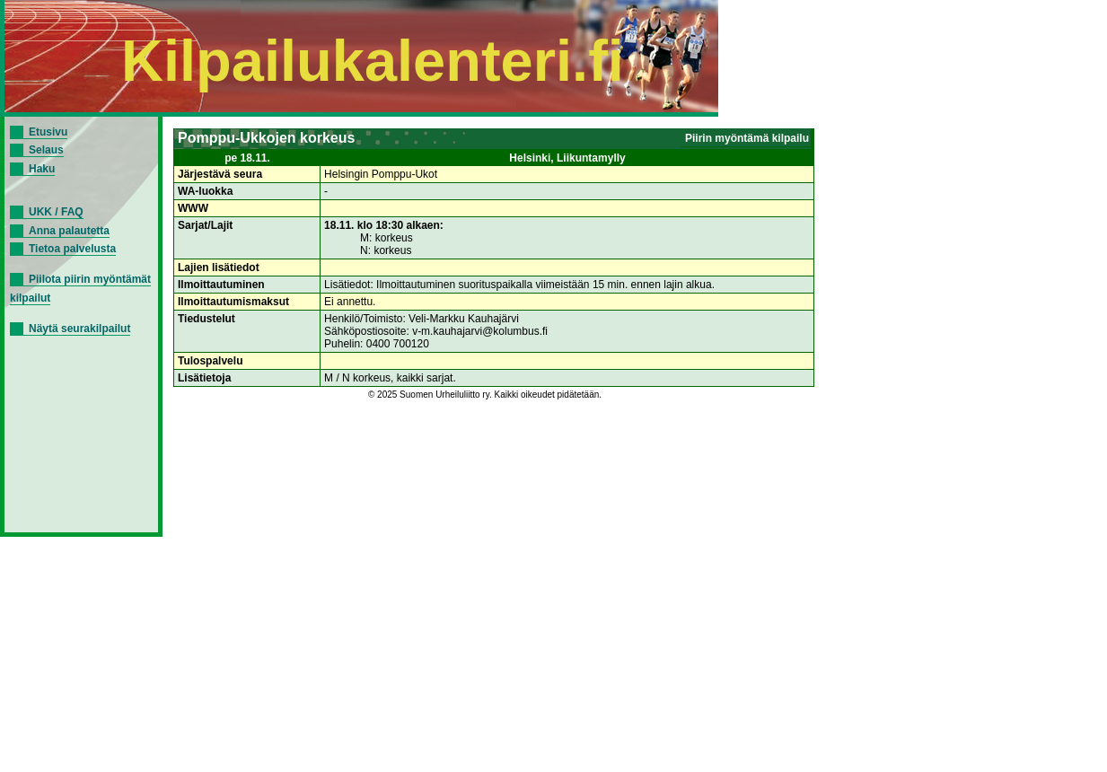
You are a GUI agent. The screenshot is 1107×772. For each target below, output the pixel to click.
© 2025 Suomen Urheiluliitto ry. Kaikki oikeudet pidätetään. (485, 394)
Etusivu (48, 132)
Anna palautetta (69, 230)
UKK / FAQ (56, 212)
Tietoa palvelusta (72, 248)
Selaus (46, 150)
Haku (42, 168)
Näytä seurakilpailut (79, 328)
